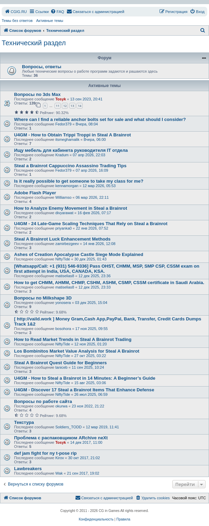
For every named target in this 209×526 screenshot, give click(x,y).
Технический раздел (34, 43)
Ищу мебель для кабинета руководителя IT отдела (71, 150)
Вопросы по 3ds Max (37, 94)
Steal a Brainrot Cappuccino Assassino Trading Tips (70, 165)
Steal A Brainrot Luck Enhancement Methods (62, 239)
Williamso (63, 197)
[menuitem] (15, 12)
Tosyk (60, 99)
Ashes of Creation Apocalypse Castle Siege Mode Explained (78, 254)
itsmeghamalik (67, 139)
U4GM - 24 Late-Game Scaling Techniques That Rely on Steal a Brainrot (90, 223)
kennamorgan (66, 186)
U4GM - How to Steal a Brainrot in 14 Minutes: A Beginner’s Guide (84, 378)
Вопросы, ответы (41, 66)
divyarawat (64, 213)
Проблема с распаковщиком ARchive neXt (61, 437)
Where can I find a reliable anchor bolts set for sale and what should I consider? (100, 119)
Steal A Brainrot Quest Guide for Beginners (60, 362)
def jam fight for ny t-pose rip (45, 453)
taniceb (61, 367)
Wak (59, 473)
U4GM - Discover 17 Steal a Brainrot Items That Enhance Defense (84, 389)
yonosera (63, 303)
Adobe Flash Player (35, 192)
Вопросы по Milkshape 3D (43, 298)
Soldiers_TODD (68, 427)
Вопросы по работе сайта (43, 401)
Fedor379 (63, 124)
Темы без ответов (17, 21)
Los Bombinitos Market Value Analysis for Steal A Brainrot (76, 351)
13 (72, 105)
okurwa (61, 406)
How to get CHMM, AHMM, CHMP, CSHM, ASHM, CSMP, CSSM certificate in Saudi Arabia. (109, 282)
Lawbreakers (28, 468)
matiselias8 (64, 276)
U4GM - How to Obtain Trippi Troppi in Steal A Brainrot (72, 134)
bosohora (63, 329)
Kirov (59, 458)
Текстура (24, 422)
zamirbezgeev (67, 244)
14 (79, 105)
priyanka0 (63, 228)
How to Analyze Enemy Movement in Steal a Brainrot (70, 208)
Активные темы (49, 21)
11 (57, 105)
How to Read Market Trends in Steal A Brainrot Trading (72, 339)
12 (65, 105)
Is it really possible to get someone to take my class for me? (78, 181)
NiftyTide (62, 259)
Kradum (62, 155)
